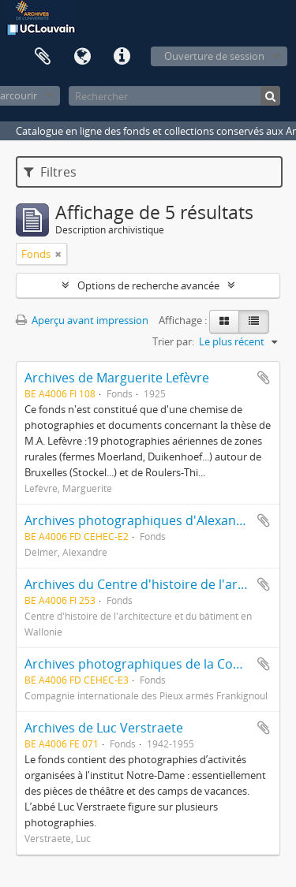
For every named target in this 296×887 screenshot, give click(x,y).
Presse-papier (42, 56)
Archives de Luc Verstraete (103, 727)
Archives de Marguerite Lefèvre (116, 377)
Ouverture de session (214, 56)
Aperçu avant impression (82, 320)
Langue (82, 56)
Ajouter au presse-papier (264, 378)
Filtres (50, 172)
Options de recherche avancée (148, 285)
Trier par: (173, 341)
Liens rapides (121, 56)
